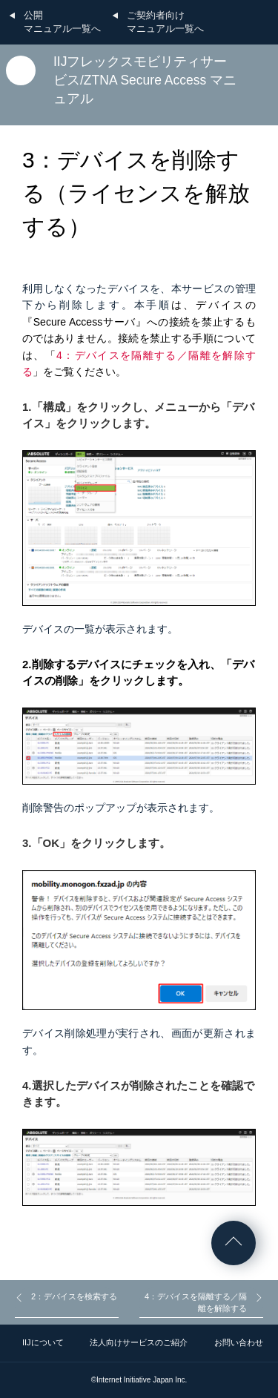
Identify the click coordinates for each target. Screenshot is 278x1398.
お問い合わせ (238, 1342)
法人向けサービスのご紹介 (139, 1342)
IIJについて (43, 1342)
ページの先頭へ (233, 1243)
